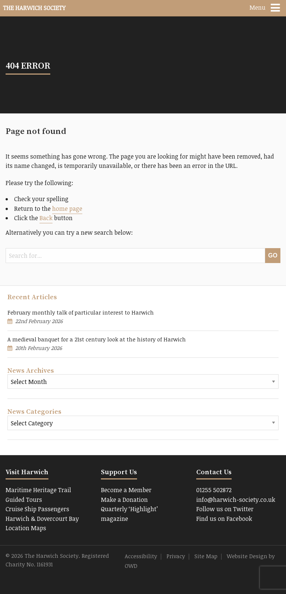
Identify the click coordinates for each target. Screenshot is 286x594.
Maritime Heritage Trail (38, 490)
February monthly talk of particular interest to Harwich (80, 312)
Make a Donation (124, 499)
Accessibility (141, 556)
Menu (258, 7)
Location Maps (26, 528)
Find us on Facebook (224, 519)
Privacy (175, 556)
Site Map (205, 556)
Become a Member (126, 490)
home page (67, 208)
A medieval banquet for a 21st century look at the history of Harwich (96, 339)
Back (46, 218)
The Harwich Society (34, 8)
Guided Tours (24, 499)
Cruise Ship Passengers (37, 509)
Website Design (247, 556)
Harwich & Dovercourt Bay (42, 519)
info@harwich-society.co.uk (235, 499)
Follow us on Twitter (225, 509)
